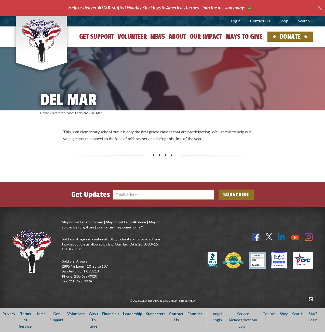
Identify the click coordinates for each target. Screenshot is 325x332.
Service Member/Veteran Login (243, 320)
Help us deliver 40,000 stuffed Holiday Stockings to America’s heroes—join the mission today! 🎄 (160, 7)
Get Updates (90, 195)
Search (304, 20)
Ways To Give (93, 320)
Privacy (9, 314)
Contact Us (260, 20)
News (157, 36)
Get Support (96, 36)
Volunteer (132, 36)
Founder (194, 314)
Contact (269, 314)
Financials (110, 314)
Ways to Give (243, 36)
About (177, 36)
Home (44, 113)
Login (235, 20)
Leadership (132, 314)
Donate (290, 36)
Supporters (155, 314)
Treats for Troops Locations (69, 113)
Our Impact (206, 36)
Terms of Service (25, 320)
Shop (284, 20)
